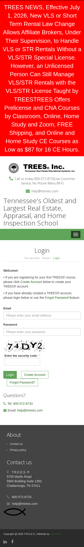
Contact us (15, 444)
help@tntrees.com (45, 191)
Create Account (31, 282)
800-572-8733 (44, 179)
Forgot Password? (22, 382)
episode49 (56, 534)
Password (10, 324)
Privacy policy (16, 450)
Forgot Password (57, 297)
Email (7, 308)
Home (45, 258)
